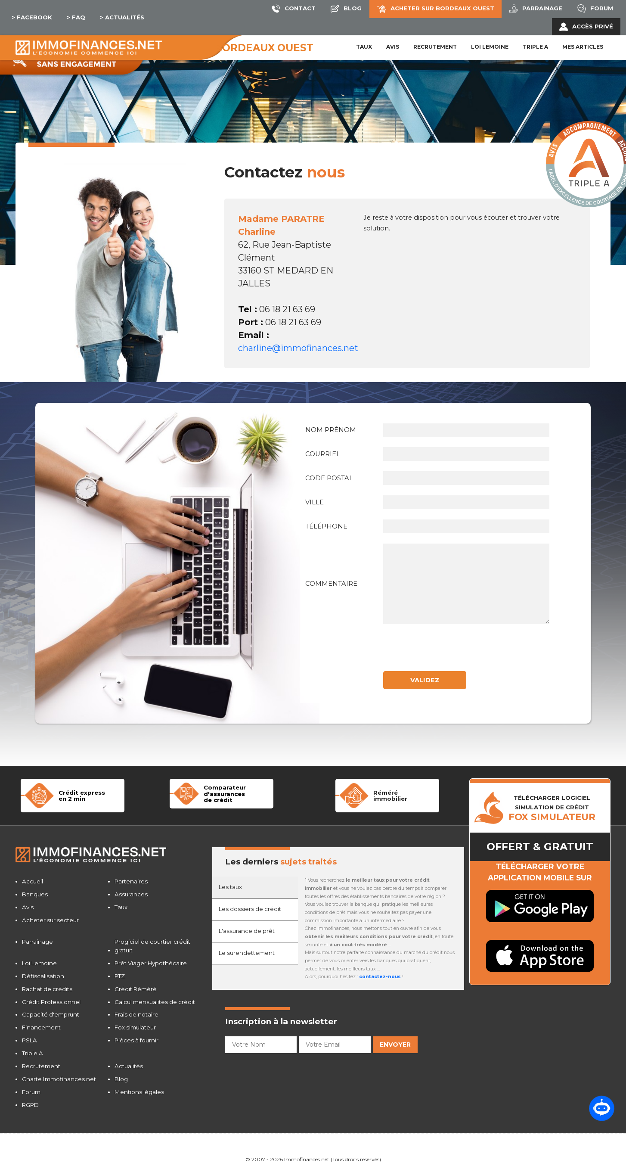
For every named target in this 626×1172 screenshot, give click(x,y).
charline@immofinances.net (298, 348)
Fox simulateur (135, 1027)
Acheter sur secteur (50, 920)
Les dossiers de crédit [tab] (250, 908)
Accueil (32, 881)
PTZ (120, 976)
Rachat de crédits (47, 988)
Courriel (322, 454)
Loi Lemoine (39, 963)
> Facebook (32, 17)
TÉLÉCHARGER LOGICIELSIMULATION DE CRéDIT (551, 807)
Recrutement (435, 47)
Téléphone (326, 526)
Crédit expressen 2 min (82, 795)
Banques (35, 894)
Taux (364, 47)
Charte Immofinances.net (59, 1079)
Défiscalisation (43, 976)
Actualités (129, 1066)
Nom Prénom (330, 430)
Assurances (131, 894)
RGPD (30, 1104)
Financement (41, 1027)
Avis (392, 47)
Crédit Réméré (136, 988)
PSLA (29, 1040)
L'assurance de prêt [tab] (247, 930)
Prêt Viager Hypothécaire (151, 963)
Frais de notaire (136, 1014)
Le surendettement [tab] (247, 952)
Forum (31, 1091)
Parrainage (37, 941)
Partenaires (131, 881)
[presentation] (450, 651)
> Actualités (122, 17)
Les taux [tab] (230, 886)
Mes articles (582, 47)
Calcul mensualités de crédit (155, 1001)
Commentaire (331, 584)
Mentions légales (139, 1091)
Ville (314, 502)
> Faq (76, 17)
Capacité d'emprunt (50, 1014)
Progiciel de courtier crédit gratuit (152, 946)
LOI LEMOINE (489, 47)
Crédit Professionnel (51, 1001)
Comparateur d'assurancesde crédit (225, 793)
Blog (121, 1079)
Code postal (329, 478)
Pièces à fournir (136, 1040)
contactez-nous (380, 976)
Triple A (535, 47)
